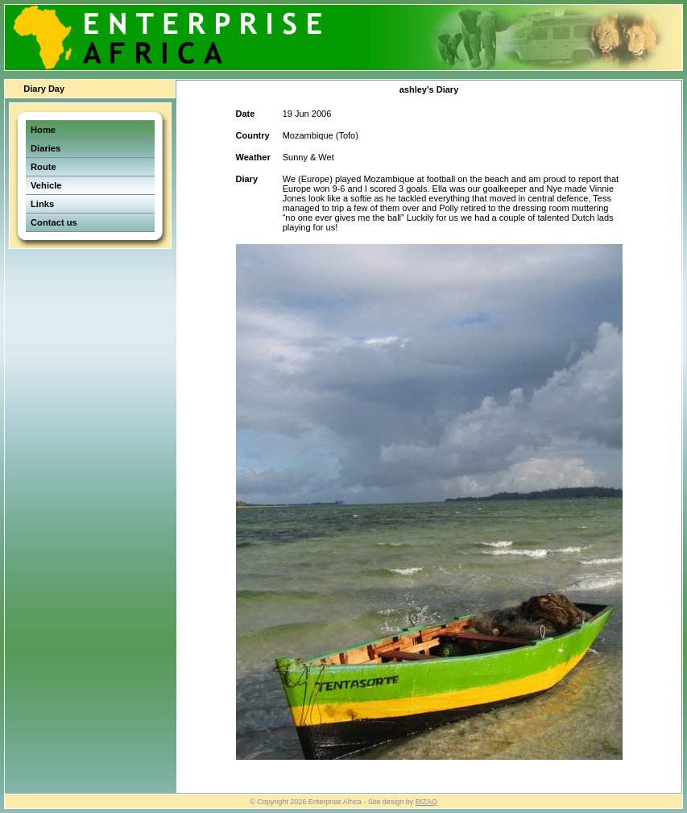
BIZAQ (426, 802)
